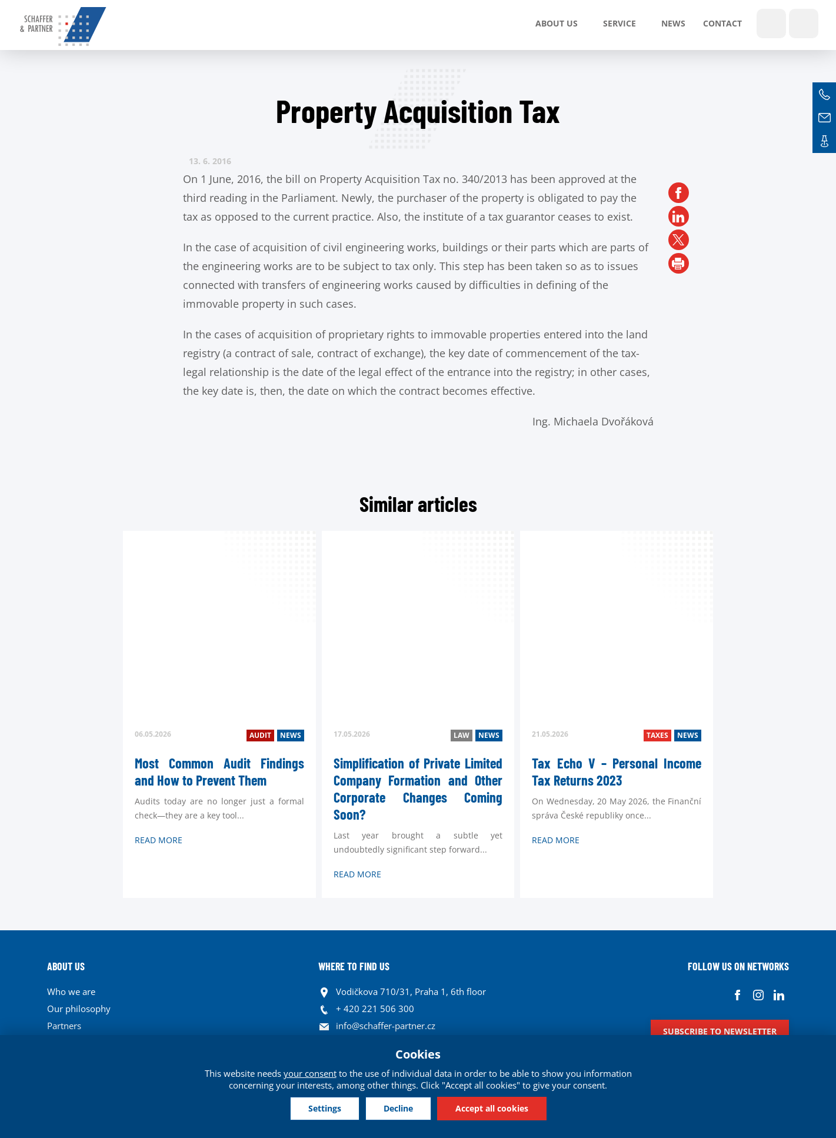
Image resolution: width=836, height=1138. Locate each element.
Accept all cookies (491, 1108)
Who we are (71, 991)
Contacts (824, 141)
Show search (771, 23)
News (673, 23)
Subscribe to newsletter (720, 1031)
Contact (722, 23)
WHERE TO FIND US (353, 966)
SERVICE (619, 23)
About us (556, 23)
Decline (398, 1108)
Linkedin (778, 994)
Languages (803, 23)
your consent (310, 1073)
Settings (324, 1108)
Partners (64, 1025)
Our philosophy (79, 1008)
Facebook (737, 994)
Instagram (758, 994)
